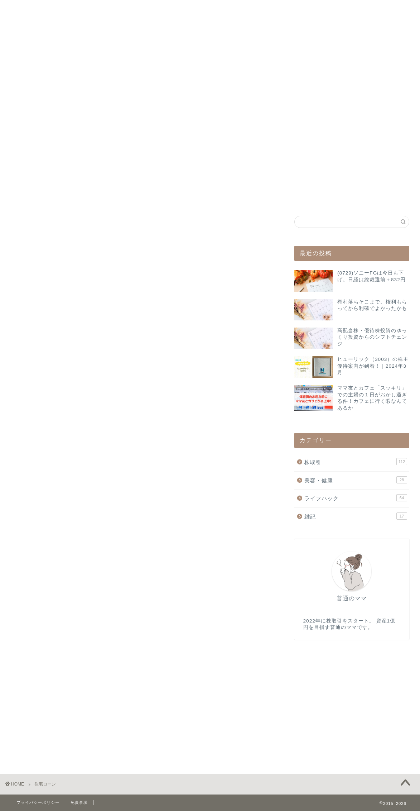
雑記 (355, 516)
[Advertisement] (351, 153)
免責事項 (79, 802)
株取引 (355, 461)
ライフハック (355, 497)
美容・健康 (355, 479)
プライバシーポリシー (37, 802)
